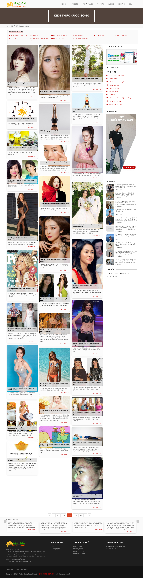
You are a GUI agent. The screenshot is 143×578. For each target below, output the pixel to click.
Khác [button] (131, 4)
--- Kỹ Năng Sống (114, 88)
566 (77, 515)
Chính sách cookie (21, 570)
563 (59, 515)
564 (65, 515)
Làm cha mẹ (36, 35)
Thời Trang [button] (88, 4)
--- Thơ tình (112, 94)
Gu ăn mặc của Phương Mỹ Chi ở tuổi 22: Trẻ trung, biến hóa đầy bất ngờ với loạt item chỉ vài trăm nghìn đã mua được (126, 220)
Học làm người (79, 35)
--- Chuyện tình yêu (114, 101)
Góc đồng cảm (122, 35)
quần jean (78, 546)
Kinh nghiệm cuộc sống (19, 35)
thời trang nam (79, 554)
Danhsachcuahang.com (116, 546)
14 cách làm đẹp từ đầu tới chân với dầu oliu (21, 147)
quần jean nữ (79, 549)
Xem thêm (32, 97)
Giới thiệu (9, 570)
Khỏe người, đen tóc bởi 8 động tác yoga (85, 78)
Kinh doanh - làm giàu (60, 35)
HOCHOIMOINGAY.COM (47, 574)
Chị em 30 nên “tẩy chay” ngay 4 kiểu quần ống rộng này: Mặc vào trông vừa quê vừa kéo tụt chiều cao (125, 228)
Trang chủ (10, 26)
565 (71, 515)
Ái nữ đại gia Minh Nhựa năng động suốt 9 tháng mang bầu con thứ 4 (125, 244)
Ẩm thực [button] (100, 4)
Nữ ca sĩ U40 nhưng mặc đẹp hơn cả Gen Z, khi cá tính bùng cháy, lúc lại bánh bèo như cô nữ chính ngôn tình (126, 203)
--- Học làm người (114, 85)
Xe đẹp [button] (64, 4)
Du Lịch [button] (111, 4)
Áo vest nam (125, 273)
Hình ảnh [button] (121, 4)
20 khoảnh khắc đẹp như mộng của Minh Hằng (54, 203)
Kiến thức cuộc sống (22, 26)
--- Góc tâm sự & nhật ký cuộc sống (119, 98)
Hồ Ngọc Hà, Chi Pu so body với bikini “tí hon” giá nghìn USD (125, 235)
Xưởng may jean (114, 67)
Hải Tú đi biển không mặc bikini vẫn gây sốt (125, 210)
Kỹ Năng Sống (100, 35)
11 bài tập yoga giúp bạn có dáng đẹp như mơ (21, 118)
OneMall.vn (112, 549)
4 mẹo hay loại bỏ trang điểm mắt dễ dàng (53, 162)
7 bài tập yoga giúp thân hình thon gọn (52, 131)
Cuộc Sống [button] (75, 4)
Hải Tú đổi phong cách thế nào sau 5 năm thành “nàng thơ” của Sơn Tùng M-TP (125, 186)
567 (84, 515)
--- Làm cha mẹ (113, 78)
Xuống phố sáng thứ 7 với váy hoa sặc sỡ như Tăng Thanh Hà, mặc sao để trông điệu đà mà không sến (125, 195)
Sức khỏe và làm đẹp (81, 38)
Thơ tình (13, 38)
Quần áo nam (113, 276)
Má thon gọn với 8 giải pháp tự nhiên (84, 169)
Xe (53, 546)
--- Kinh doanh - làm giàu (116, 82)
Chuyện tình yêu (58, 38)
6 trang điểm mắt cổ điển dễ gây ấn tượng (53, 91)
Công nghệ (56, 549)
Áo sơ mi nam (113, 273)
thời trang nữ (79, 551)
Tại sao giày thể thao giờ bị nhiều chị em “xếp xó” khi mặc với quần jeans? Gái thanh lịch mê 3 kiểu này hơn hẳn (126, 262)
